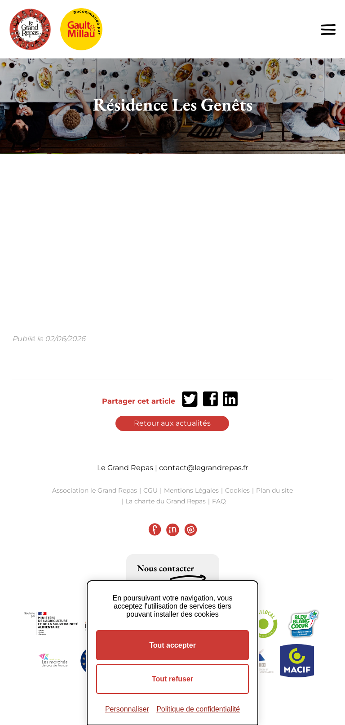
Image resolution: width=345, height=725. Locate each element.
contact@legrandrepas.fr (203, 467)
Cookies (237, 490)
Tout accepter (172, 645)
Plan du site (274, 490)
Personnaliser (127, 709)
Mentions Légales (191, 490)
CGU (150, 490)
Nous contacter (165, 568)
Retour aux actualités (172, 423)
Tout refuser (172, 679)
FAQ (219, 501)
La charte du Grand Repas (165, 501)
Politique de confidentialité (198, 709)
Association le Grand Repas (94, 490)
